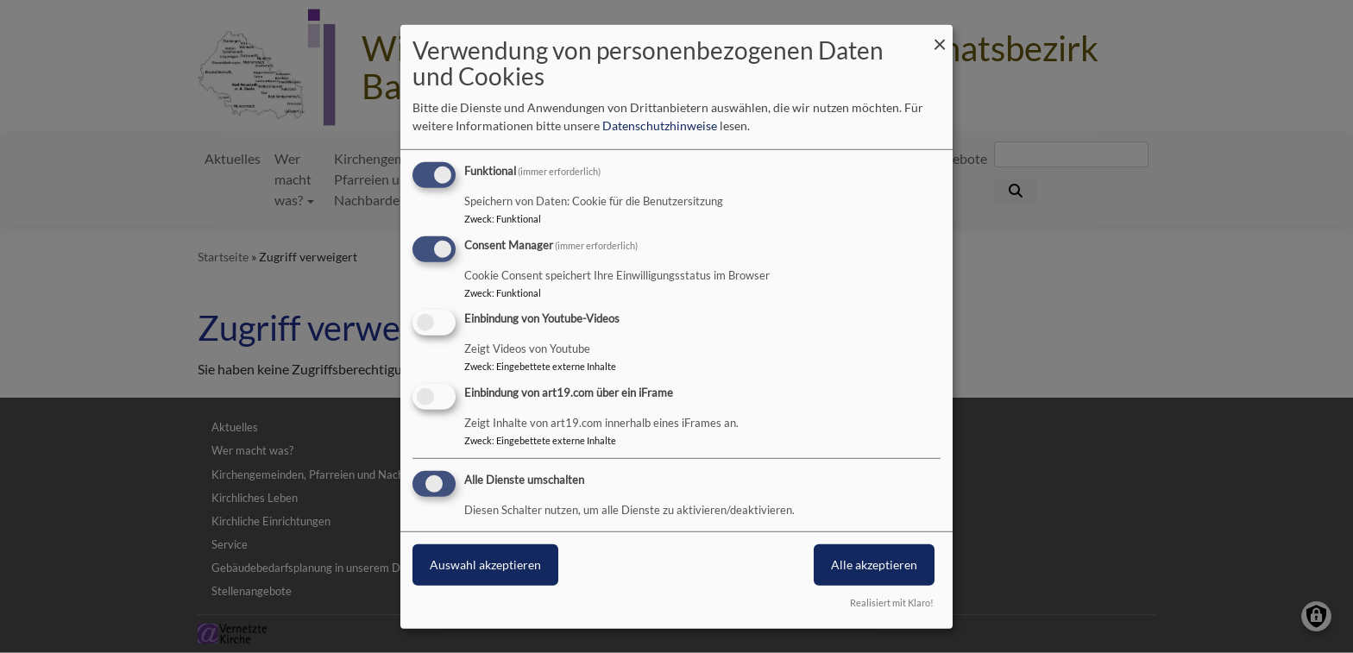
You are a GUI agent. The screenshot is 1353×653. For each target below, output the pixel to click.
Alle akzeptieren (874, 564)
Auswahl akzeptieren (485, 564)
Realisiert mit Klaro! (892, 602)
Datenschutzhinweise (659, 125)
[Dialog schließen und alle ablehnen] (940, 35)
